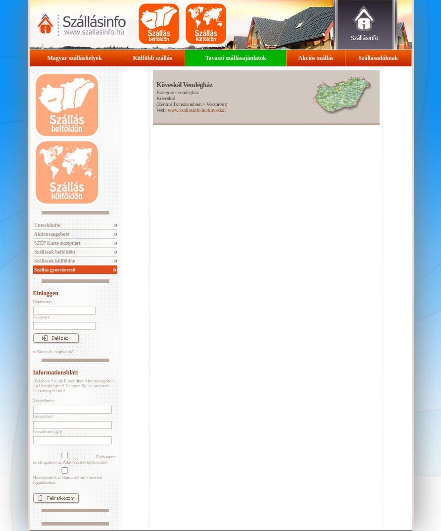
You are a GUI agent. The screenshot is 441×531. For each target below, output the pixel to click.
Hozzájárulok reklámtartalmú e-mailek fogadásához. (67, 476)
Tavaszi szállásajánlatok (235, 57)
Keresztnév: (43, 416)
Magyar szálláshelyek (75, 57)
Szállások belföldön (54, 252)
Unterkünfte (46, 225)
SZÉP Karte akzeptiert (57, 243)
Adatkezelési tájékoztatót (85, 462)
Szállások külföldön (54, 261)
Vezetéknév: (44, 400)
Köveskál (165, 98)
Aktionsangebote (51, 234)
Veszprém (216, 104)
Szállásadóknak (378, 57)
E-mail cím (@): (47, 431)
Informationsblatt (55, 372)
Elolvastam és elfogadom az (74, 458)
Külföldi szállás (152, 57)
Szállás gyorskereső (54, 269)
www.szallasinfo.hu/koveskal (197, 110)
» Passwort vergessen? (53, 351)
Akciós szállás (316, 57)
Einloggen (45, 293)
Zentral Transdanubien (179, 104)
